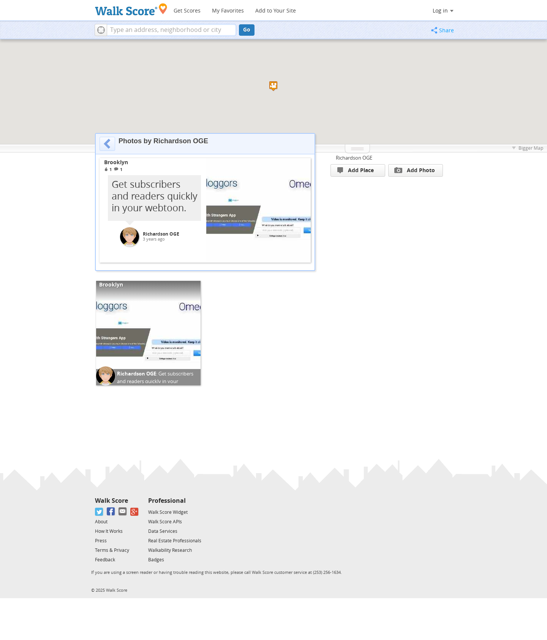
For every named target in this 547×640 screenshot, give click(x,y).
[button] (101, 30)
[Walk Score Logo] (131, 9)
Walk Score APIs (165, 521)
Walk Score (111, 500)
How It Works (109, 531)
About (101, 521)
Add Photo (414, 170)
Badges (156, 559)
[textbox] (171, 30)
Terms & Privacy (112, 550)
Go (246, 30)
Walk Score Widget (168, 512)
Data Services (162, 531)
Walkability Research (170, 550)
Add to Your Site (275, 11)
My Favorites (228, 11)
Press (101, 540)
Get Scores (187, 11)
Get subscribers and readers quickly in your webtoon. (155, 381)
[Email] (123, 511)
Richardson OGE (161, 234)
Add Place (355, 170)
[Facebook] (111, 511)
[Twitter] (99, 511)
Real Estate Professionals (174, 540)
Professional (167, 500)
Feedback (105, 559)
